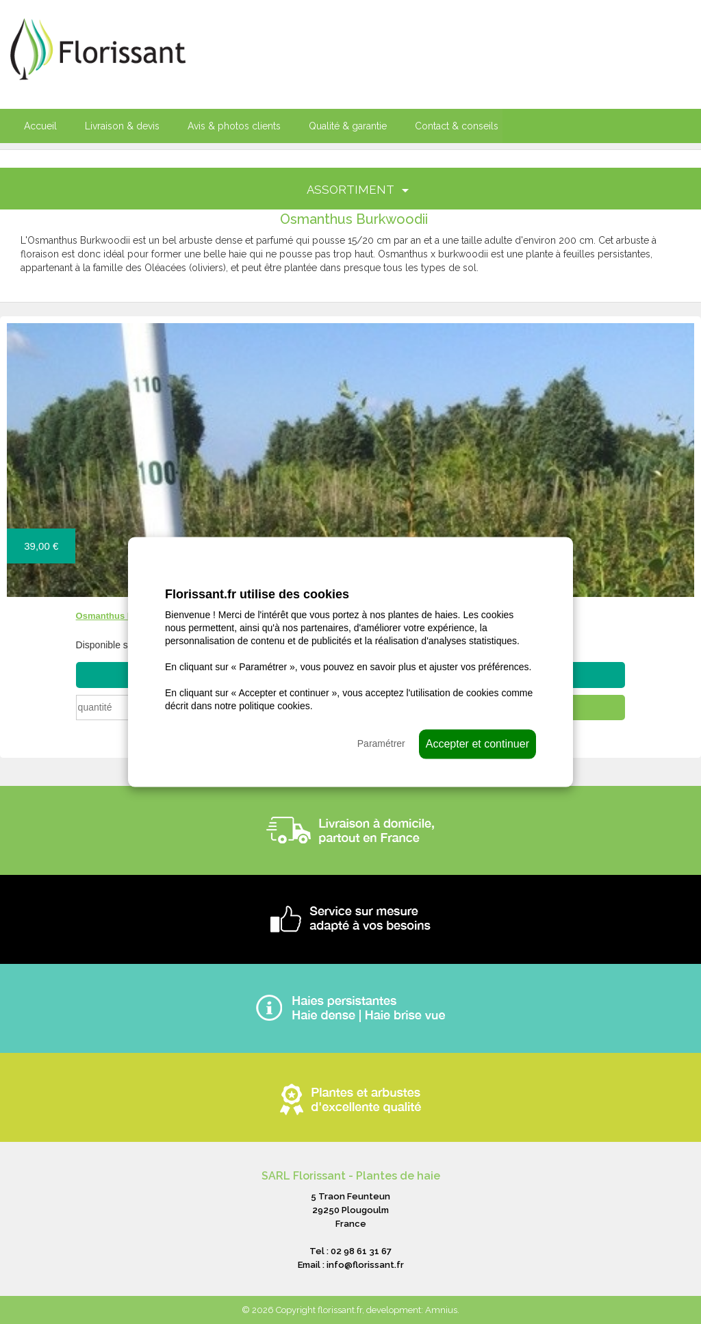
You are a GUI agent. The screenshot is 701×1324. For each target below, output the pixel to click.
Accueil (40, 125)
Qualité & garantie (348, 125)
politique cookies (274, 705)
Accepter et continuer (477, 743)
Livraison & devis (122, 125)
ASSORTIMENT (358, 189)
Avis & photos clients (234, 125)
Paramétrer (381, 742)
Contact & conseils (456, 125)
